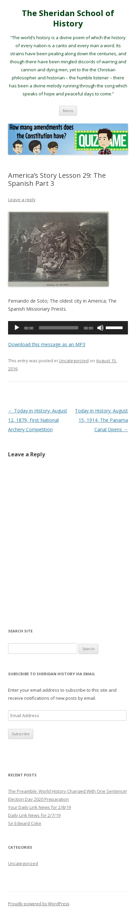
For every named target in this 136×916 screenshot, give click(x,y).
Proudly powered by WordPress (38, 904)
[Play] (16, 327)
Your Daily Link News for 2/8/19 (39, 807)
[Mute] (100, 327)
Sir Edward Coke (24, 823)
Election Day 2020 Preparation (38, 799)
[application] (68, 327)
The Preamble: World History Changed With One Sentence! (67, 791)
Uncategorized (74, 361)
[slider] (59, 327)
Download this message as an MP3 (46, 344)
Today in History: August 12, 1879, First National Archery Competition (37, 420)
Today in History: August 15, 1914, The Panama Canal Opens (101, 420)
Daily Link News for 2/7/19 (34, 815)
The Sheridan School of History (68, 18)
